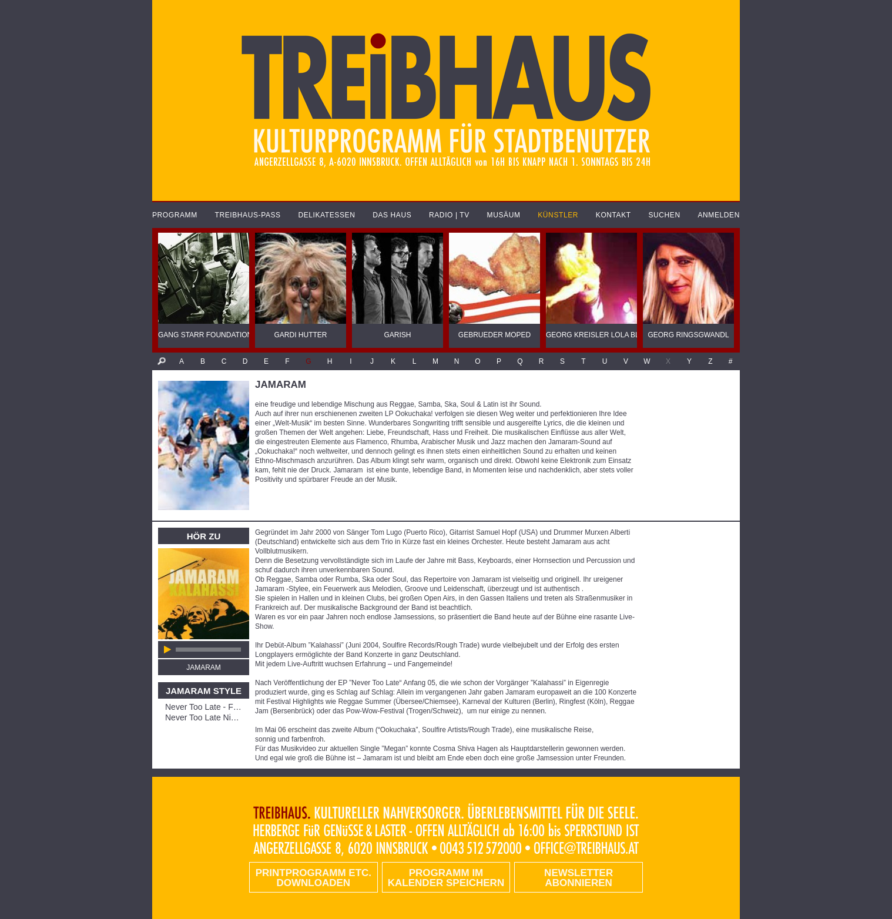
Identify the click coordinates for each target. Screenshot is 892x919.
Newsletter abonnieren (578, 877)
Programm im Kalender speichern (446, 877)
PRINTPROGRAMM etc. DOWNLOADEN (313, 877)
